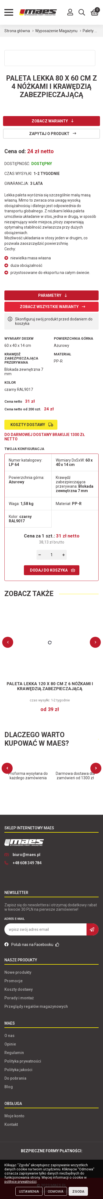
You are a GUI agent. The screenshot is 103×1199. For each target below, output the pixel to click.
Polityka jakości (18, 1070)
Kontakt (11, 1124)
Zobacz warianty (50, 121)
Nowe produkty (17, 972)
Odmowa (55, 1191)
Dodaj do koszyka (49, 570)
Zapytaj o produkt (49, 133)
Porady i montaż (19, 998)
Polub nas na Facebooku (31, 944)
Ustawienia (29, 1191)
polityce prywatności (20, 1181)
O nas (9, 1035)
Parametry (49, 295)
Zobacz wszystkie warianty (49, 306)
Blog (8, 1087)
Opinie (10, 1044)
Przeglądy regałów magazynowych (36, 1006)
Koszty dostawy (27, 424)
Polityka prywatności (22, 1061)
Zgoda (78, 1191)
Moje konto (14, 1116)
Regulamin (14, 1052)
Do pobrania (15, 1078)
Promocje (13, 981)
